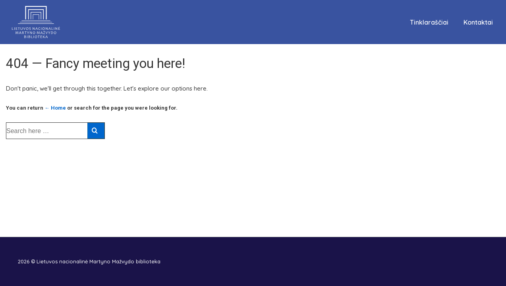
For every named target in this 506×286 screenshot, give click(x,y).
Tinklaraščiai (429, 22)
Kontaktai (478, 22)
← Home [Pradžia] (55, 108)
